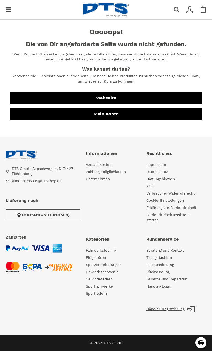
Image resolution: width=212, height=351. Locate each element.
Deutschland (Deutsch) (43, 214)
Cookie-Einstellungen (165, 200)
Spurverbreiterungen (104, 265)
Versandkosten (99, 165)
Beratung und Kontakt (165, 250)
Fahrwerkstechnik (101, 250)
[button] (200, 342)
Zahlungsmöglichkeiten (106, 172)
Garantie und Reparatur (166, 279)
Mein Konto (106, 113)
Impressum (156, 165)
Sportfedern (96, 293)
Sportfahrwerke (99, 286)
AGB (149, 186)
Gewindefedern (99, 279)
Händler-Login (158, 286)
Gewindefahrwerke (102, 272)
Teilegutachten (159, 258)
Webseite (106, 97)
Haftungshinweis (160, 179)
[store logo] (106, 10)
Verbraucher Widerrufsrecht (170, 193)
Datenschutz (157, 172)
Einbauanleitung (160, 265)
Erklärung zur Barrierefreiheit (171, 208)
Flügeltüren (96, 258)
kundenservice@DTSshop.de (37, 181)
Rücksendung (158, 272)
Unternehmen (98, 179)
